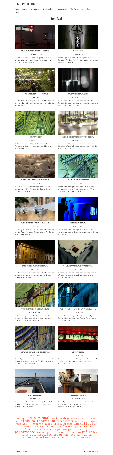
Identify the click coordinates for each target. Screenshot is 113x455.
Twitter (17, 451)
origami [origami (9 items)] (57, 429)
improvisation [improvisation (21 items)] (63, 424)
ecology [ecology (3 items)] (84, 421)
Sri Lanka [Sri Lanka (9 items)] (82, 435)
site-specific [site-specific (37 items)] (41, 435)
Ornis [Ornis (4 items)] (65, 430)
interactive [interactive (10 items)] (26, 427)
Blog (88, 9)
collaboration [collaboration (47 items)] (43, 421)
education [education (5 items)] (93, 421)
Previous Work (61, 9)
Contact (17, 12)
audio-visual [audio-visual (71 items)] (38, 418)
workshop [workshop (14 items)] (84, 438)
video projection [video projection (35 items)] (36, 437)
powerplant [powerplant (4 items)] (49, 432)
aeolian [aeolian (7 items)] (20, 418)
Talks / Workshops (76, 9)
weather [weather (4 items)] (69, 438)
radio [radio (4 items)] (79, 432)
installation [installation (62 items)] (85, 424)
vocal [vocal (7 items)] (53, 438)
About (17, 9)
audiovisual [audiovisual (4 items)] (75, 418)
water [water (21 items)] (61, 437)
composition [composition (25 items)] (65, 421)
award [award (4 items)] (83, 418)
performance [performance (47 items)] (25, 432)
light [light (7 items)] (75, 427)
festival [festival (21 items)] (21, 424)
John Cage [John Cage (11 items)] (39, 427)
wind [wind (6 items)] (76, 438)
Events (24, 9)
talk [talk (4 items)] (90, 435)
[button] (35, 37)
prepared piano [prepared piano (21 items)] (65, 432)
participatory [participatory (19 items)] (77, 429)
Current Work (35, 9)
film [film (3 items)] (30, 424)
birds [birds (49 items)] (25, 421)
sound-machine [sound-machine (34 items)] (64, 435)
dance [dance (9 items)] (78, 421)
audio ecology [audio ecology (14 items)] (60, 418)
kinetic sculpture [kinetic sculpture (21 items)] (59, 426)
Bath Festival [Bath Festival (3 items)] (90, 418)
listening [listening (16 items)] (86, 426)
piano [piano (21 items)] (40, 432)
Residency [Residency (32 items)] (89, 432)
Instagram (26, 451)
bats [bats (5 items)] (17, 421)
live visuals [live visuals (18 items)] (33, 429)
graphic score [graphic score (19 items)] (42, 424)
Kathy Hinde (26, 4)
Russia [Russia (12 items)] (24, 435)
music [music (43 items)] (47, 429)
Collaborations (48, 9)
